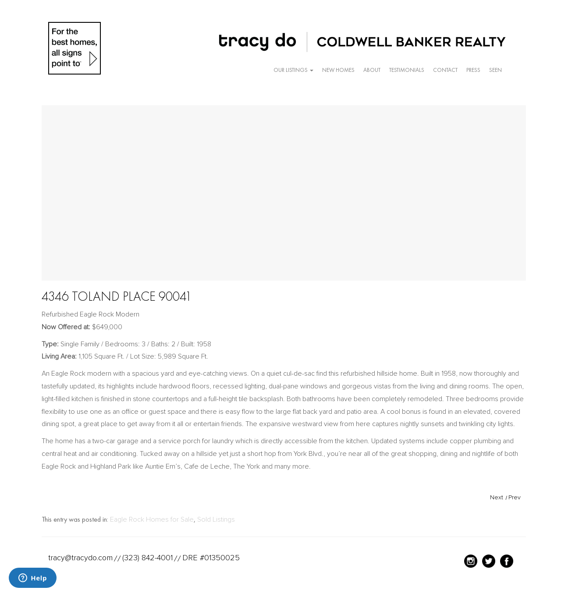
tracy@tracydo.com (80, 557)
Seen (495, 70)
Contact (445, 70)
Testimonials (406, 70)
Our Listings (293, 70)
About (371, 70)
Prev (514, 497)
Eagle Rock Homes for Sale (152, 519)
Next (496, 497)
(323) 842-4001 (147, 557)
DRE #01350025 (211, 557)
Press (473, 70)
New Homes (338, 70)
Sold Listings (216, 519)
